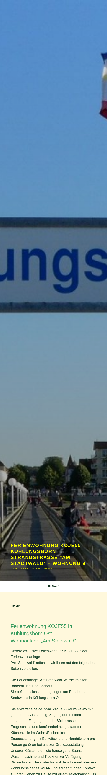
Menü (53, 586)
